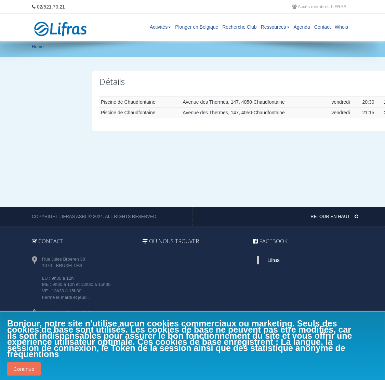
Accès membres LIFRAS (319, 6)
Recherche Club (239, 27)
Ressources (275, 27)
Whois (341, 27)
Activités (160, 27)
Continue (24, 369)
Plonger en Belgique (196, 27)
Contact (322, 27)
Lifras (273, 260)
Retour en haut (334, 216)
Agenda (302, 27)
